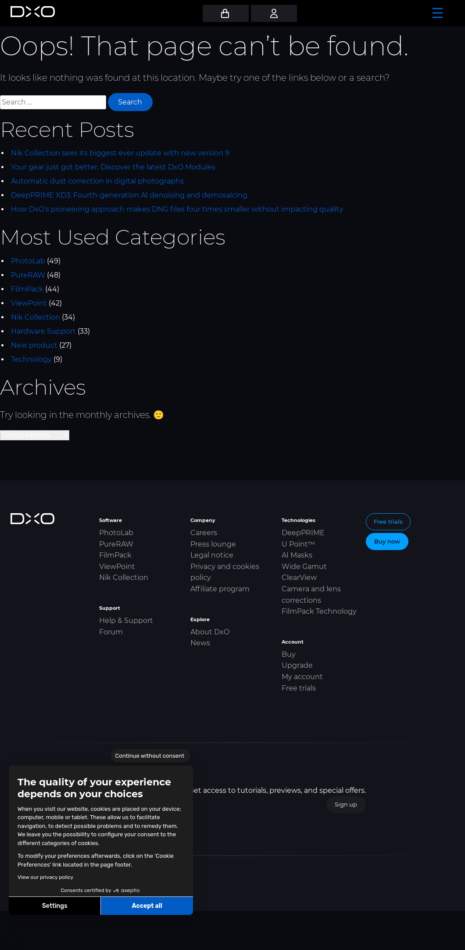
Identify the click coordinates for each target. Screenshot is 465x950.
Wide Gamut (304, 566)
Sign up (346, 804)
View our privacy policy (45, 877)
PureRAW (28, 275)
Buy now (387, 541)
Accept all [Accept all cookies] (147, 906)
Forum (111, 632)
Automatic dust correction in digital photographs (97, 181)
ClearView (299, 577)
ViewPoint (29, 303)
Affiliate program (220, 589)
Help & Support (126, 620)
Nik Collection (35, 317)
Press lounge (213, 544)
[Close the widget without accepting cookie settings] (150, 756)
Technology (31, 359)
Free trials (299, 688)
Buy (289, 654)
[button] (13, 940)
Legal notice (211, 555)
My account (302, 677)
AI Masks (297, 555)
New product (34, 345)
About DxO (209, 632)
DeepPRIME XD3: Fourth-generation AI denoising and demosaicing (129, 195)
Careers (203, 533)
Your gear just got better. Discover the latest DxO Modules (113, 167)
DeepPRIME (303, 533)
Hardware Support (43, 331)
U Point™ (298, 544)
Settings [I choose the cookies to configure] (55, 906)
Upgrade (297, 665)
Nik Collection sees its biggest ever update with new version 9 (120, 153)
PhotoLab (28, 261)
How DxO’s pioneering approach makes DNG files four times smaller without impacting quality (177, 209)
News (200, 643)
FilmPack (27, 289)
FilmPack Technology (319, 611)
